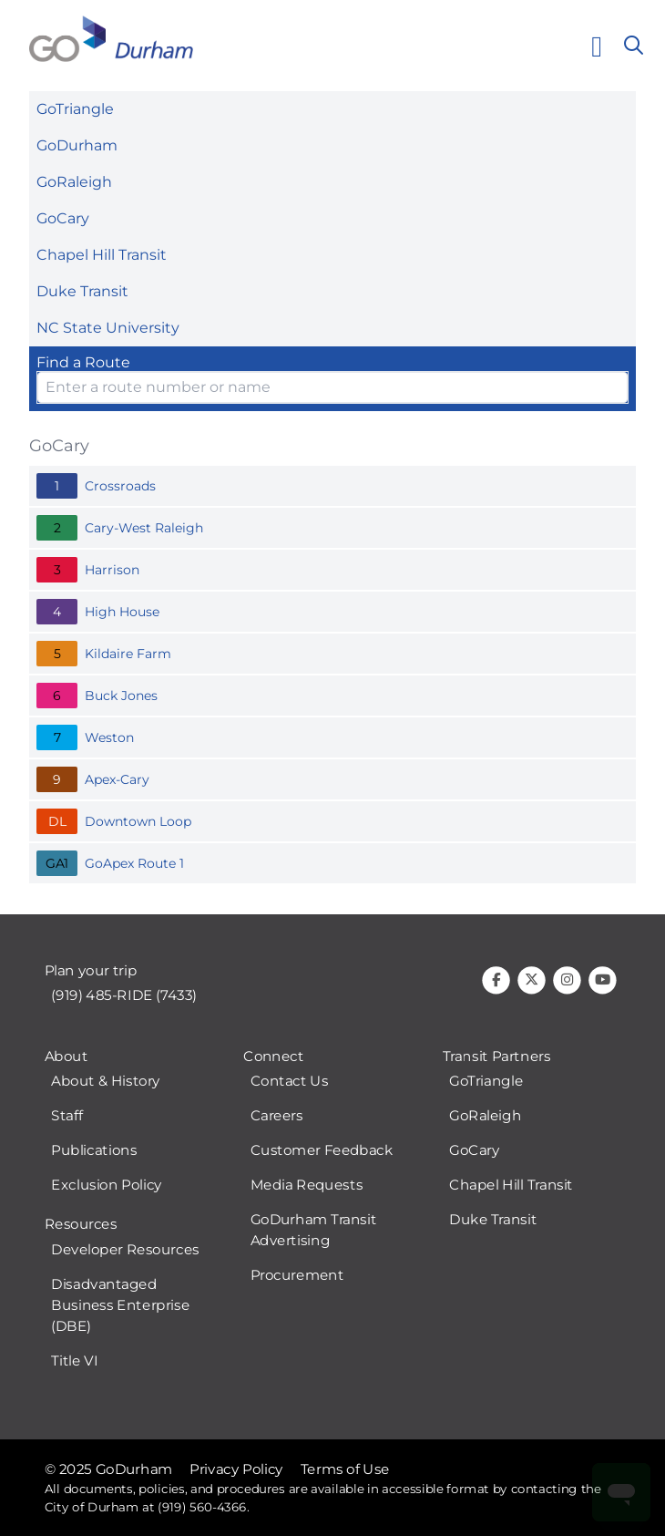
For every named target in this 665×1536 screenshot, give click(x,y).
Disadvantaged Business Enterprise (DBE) (120, 1305)
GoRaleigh (74, 182)
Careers (277, 1116)
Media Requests (307, 1186)
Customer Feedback (322, 1151)
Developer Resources (125, 1250)
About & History (105, 1082)
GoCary (62, 218)
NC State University (107, 327)
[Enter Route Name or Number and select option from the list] (332, 387)
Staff (66, 1116)
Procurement (297, 1276)
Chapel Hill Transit (101, 254)
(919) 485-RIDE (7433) (124, 996)
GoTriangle (75, 109)
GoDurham (77, 145)
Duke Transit (82, 291)
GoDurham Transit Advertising (314, 1231)
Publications (94, 1151)
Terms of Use (345, 1469)
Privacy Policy (236, 1469)
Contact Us (290, 1082)
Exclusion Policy (106, 1186)
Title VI (74, 1361)
